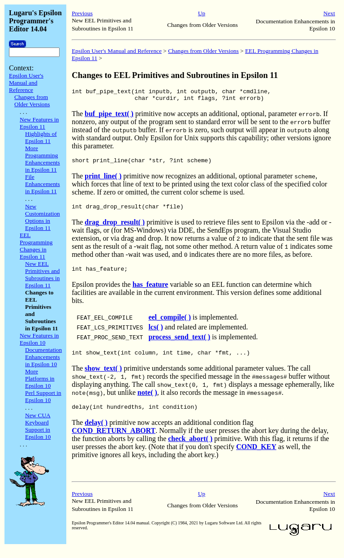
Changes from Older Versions (32, 101)
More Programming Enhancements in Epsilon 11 (42, 159)
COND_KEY (256, 456)
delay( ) (96, 432)
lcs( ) (155, 333)
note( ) (147, 400)
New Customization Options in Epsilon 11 (42, 217)
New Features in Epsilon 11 (39, 123)
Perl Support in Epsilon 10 (43, 396)
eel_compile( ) (169, 324)
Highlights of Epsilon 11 (41, 137)
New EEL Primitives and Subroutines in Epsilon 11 (42, 274)
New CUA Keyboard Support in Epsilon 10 (38, 426)
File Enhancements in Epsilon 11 (42, 184)
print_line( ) (103, 180)
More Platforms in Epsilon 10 (40, 378)
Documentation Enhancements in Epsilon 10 (43, 357)
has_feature (150, 291)
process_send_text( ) (179, 343)
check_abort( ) (190, 448)
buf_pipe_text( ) (109, 116)
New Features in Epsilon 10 (39, 339)
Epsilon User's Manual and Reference (26, 82)
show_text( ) (103, 376)
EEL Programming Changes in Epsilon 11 (36, 246)
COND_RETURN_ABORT (113, 440)
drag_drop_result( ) (115, 227)
